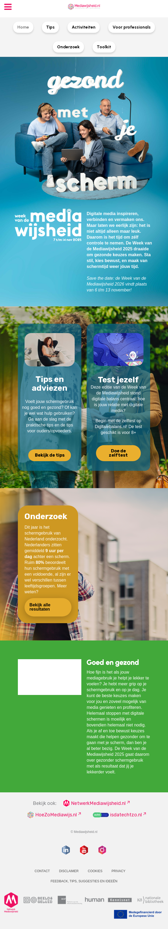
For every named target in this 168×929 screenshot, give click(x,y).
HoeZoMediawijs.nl (56, 815)
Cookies (95, 871)
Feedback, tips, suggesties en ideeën (84, 881)
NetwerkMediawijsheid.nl (98, 803)
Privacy (118, 871)
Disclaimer (68, 871)
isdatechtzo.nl (126, 815)
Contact (42, 871)
